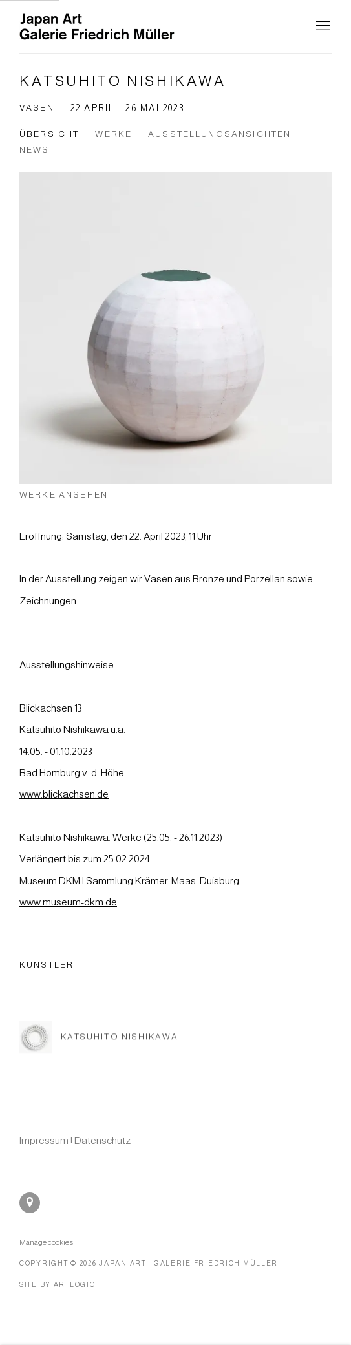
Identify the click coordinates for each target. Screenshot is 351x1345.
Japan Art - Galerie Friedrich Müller (97, 26)
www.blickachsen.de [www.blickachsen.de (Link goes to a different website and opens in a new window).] (64, 794)
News (34, 149)
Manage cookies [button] (46, 1242)
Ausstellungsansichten (219, 134)
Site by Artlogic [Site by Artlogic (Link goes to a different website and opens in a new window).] (57, 1284)
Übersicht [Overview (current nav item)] (49, 134)
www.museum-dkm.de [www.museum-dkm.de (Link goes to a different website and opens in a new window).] (68, 901)
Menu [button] (322, 26)
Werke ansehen (63, 495)
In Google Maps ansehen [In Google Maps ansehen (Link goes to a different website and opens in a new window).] (29, 1202)
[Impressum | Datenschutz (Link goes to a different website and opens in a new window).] (75, 1140)
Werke (113, 134)
